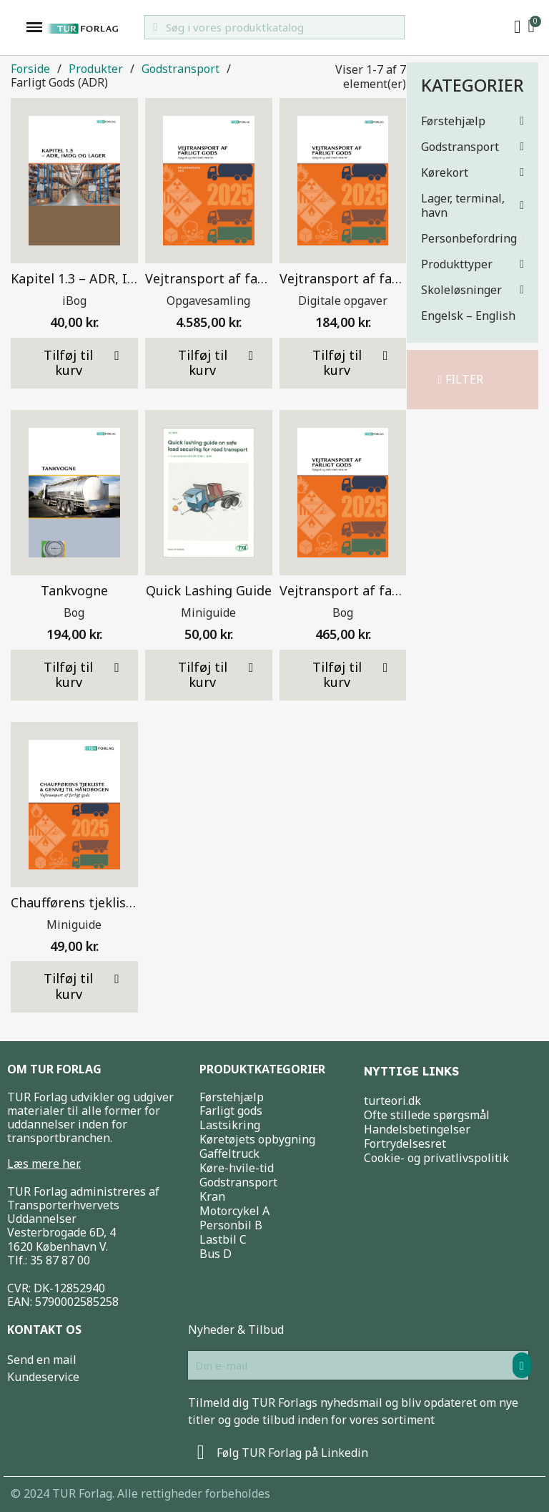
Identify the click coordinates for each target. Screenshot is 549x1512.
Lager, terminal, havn (473, 205)
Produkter (96, 69)
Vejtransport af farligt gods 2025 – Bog (401, 590)
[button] (461, 379)
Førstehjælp (473, 121)
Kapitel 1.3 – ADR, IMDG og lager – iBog (132, 278)
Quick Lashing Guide (209, 590)
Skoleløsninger (473, 290)
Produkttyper (473, 264)
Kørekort (473, 172)
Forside (30, 69)
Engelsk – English (468, 315)
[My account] (517, 27)
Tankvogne (74, 590)
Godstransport (473, 147)
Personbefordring (473, 238)
